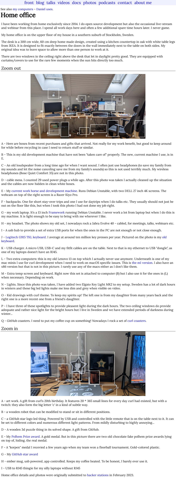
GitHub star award (25, 454)
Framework (57, 212)
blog (40, 2)
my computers (23, 9)
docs (76, 2)
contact (125, 2)
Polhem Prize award (25, 436)
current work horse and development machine (44, 191)
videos (64, 2)
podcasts (107, 2)
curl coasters (136, 321)
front (29, 2)
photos (89, 2)
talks (51, 2)
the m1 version (142, 263)
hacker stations (98, 475)
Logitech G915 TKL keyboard (26, 237)
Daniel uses (44, 9)
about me (143, 2)
